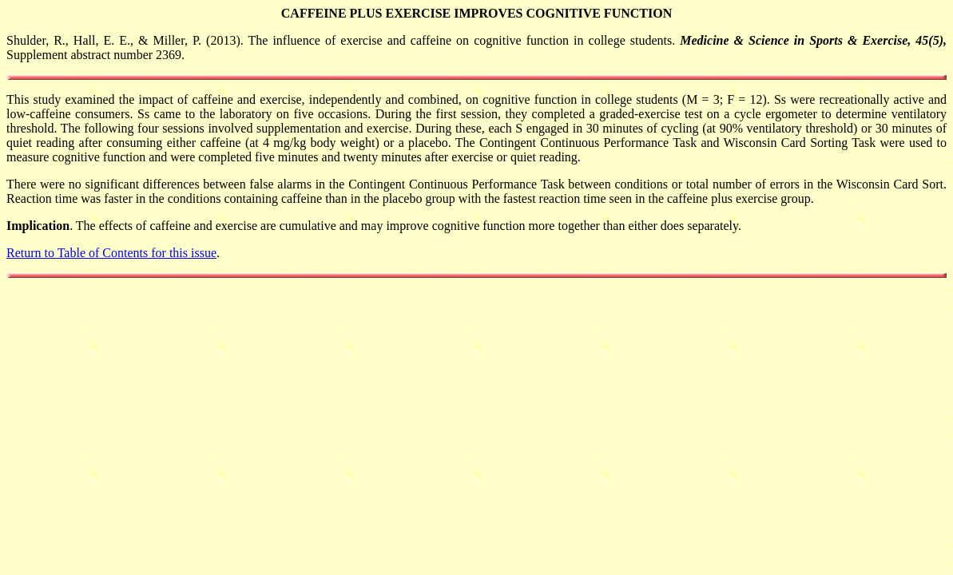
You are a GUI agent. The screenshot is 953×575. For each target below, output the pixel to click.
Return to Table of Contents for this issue (111, 253)
